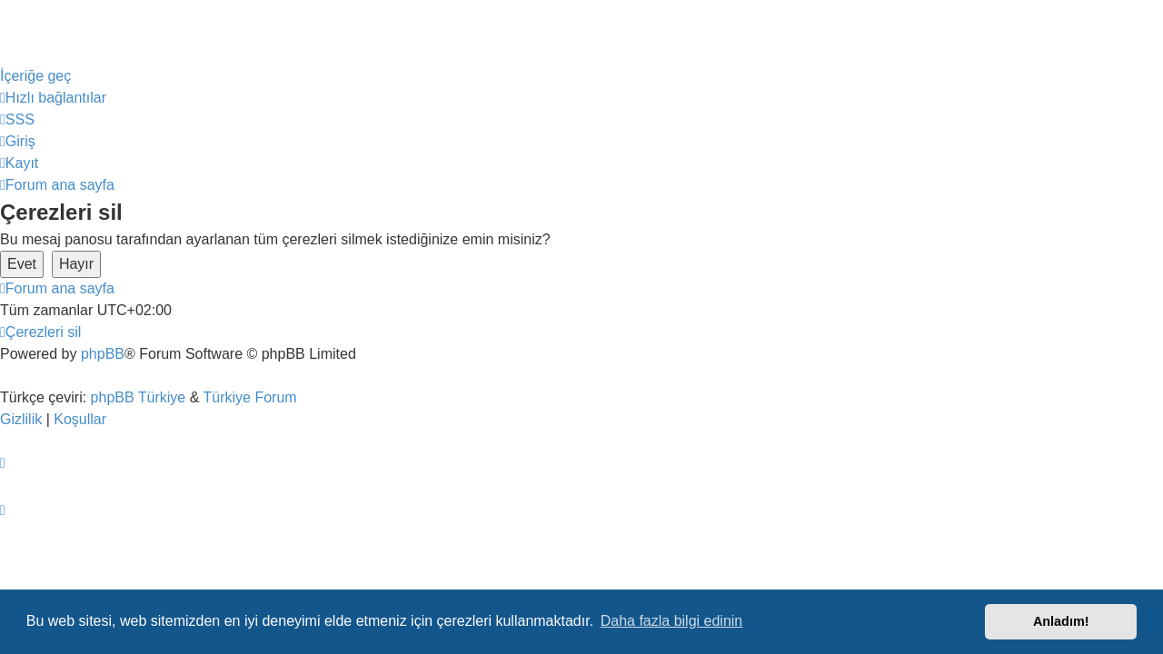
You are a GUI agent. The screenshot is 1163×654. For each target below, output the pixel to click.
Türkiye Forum (250, 397)
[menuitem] (17, 119)
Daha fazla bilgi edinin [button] (672, 621)
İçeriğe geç (35, 76)
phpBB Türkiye (138, 397)
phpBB (102, 354)
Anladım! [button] (1061, 621)
